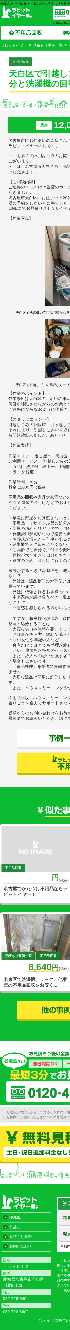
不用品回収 (20, 61)
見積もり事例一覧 (48, 45)
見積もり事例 (20, 1237)
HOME (15, 1217)
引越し (15, 1227)
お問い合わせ (20, 1246)
